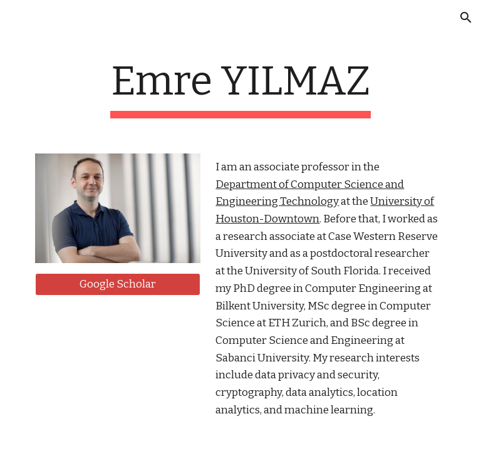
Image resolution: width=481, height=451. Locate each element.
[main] (240, 88)
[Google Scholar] (117, 285)
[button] (466, 18)
